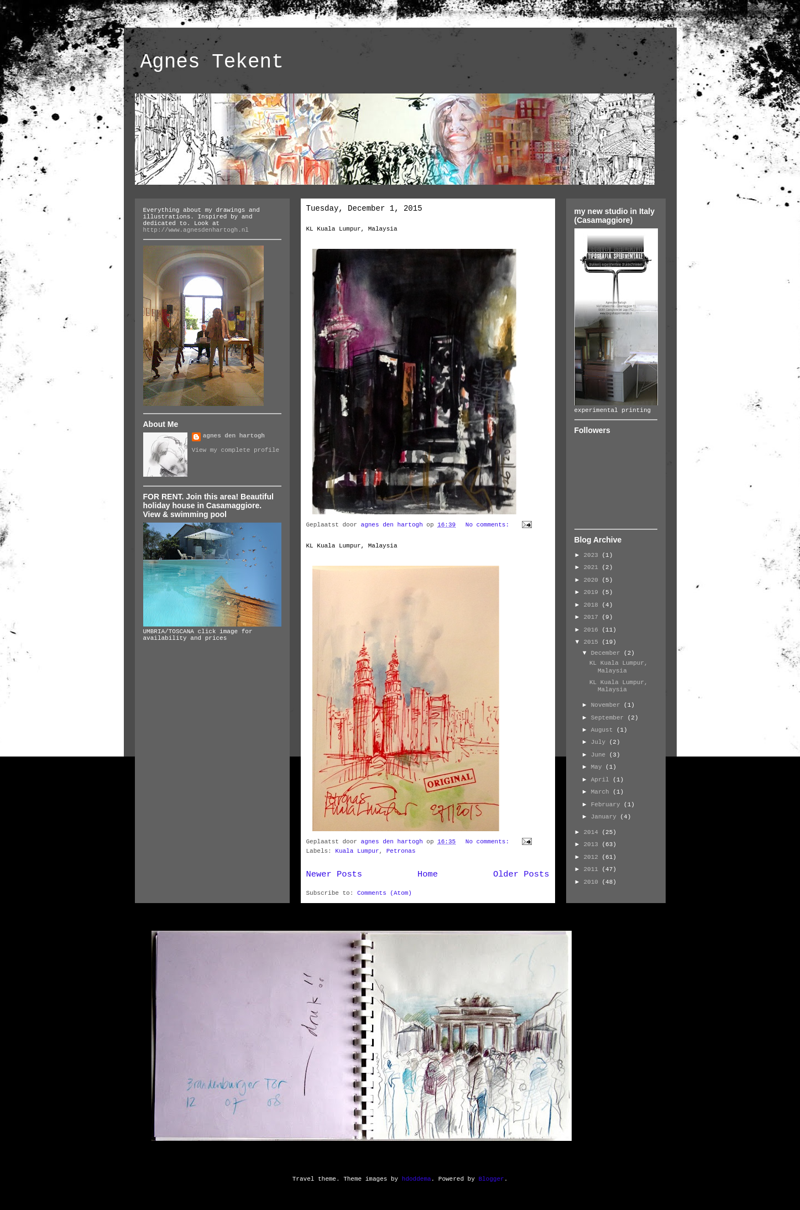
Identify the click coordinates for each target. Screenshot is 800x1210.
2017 (593, 617)
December (607, 653)
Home (427, 874)
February (607, 804)
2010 (593, 882)
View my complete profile (235, 450)
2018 (593, 605)
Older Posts (521, 874)
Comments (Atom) (384, 893)
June (600, 755)
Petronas (401, 851)
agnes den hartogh (234, 435)
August (603, 730)
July (600, 742)
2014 (593, 832)
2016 (593, 630)
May (598, 767)
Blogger (491, 1179)
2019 (593, 592)
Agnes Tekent (212, 62)
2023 (593, 555)
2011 (593, 869)
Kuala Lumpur (357, 851)
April (602, 779)
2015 (593, 642)
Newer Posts (334, 874)
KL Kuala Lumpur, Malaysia (352, 229)
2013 (593, 844)
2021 (593, 567)
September (609, 717)
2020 (593, 580)
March (602, 792)
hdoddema (416, 1179)
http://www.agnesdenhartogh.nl (196, 230)
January (605, 816)
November (607, 705)
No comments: (489, 524)
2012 (593, 857)
